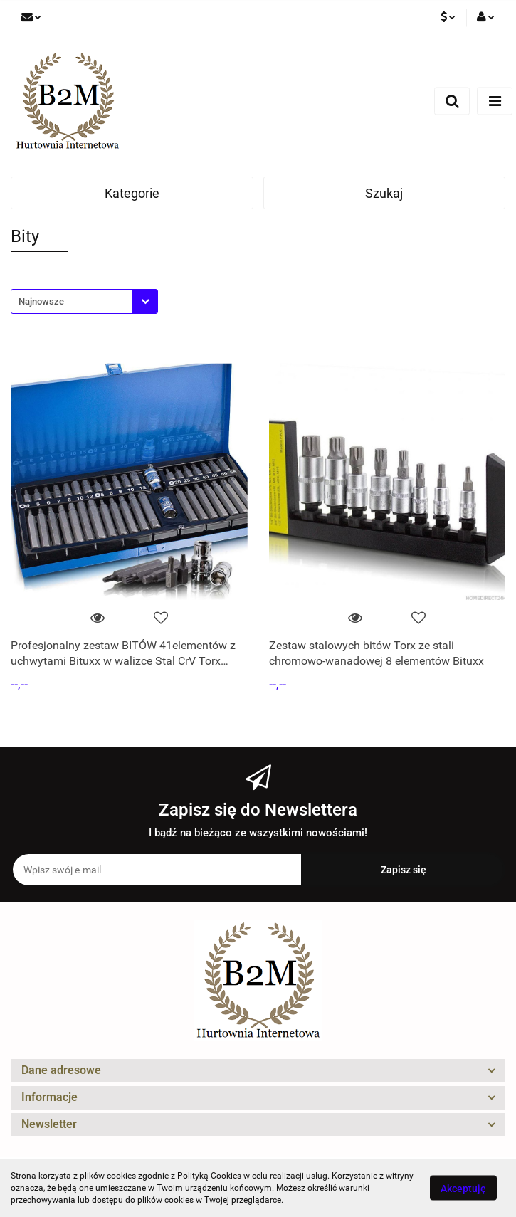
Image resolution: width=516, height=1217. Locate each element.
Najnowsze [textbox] (41, 301)
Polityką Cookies (209, 1176)
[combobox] (84, 301)
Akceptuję (463, 1188)
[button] (258, 1070)
